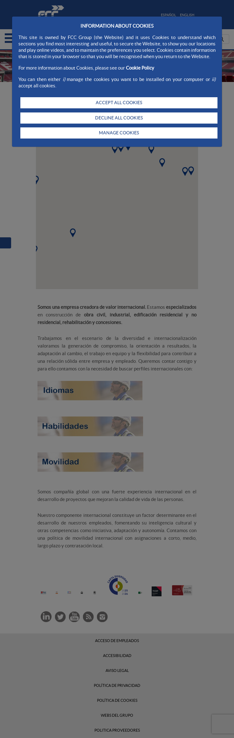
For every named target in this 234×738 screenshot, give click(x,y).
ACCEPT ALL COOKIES (119, 102)
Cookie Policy (140, 68)
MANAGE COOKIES (119, 132)
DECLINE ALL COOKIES (119, 117)
